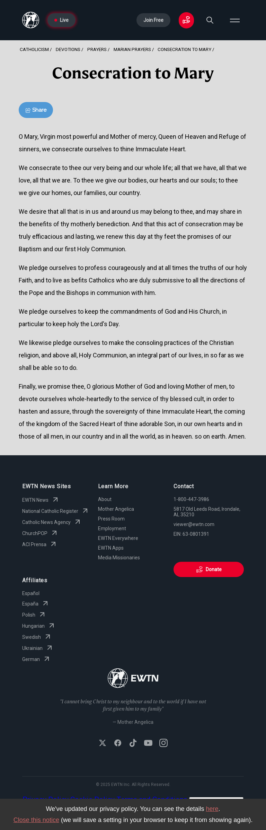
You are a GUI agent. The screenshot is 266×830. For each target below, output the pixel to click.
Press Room (111, 519)
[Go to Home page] (30, 20)
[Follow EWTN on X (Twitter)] (102, 743)
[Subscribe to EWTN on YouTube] (148, 743)
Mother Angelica (116, 509)
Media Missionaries (119, 557)
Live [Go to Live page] (61, 20)
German (36, 659)
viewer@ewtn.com (194, 524)
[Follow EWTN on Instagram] (163, 743)
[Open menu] (235, 20)
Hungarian (39, 626)
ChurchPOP (40, 533)
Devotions (68, 49)
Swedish (37, 637)
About (105, 499)
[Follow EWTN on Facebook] (118, 743)
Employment (112, 528)
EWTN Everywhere (118, 538)
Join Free (153, 20)
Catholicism (34, 49)
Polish (34, 615)
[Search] (210, 20)
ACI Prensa (39, 544)
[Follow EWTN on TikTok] (133, 743)
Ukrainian (38, 648)
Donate (209, 569)
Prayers (97, 49)
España (36, 604)
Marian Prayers (132, 49)
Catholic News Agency (52, 522)
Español (30, 593)
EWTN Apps (111, 548)
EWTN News (41, 500)
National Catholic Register (55, 511)
